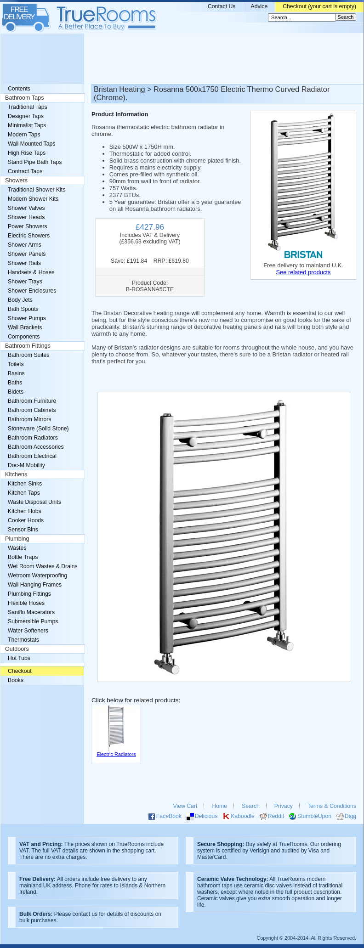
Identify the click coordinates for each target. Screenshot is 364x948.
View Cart (185, 806)
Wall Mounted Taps (31, 144)
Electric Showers (29, 235)
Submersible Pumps (33, 621)
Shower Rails (24, 263)
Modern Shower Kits (33, 199)
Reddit (276, 816)
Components (24, 336)
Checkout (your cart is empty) (319, 6)
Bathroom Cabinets (32, 410)
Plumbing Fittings (29, 594)
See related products (303, 272)
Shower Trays (25, 281)
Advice (258, 6)
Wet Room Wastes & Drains (43, 566)
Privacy (283, 806)
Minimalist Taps (27, 125)
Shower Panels (27, 254)
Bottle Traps (23, 557)
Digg (350, 816)
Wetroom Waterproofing (37, 575)
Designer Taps (26, 116)
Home (219, 806)
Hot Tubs (19, 658)
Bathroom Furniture (32, 401)
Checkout (20, 671)
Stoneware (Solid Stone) (38, 428)
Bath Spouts (23, 309)
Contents (19, 88)
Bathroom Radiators (33, 437)
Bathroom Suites (28, 355)
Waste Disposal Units (34, 502)
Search (251, 806)
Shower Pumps (27, 318)
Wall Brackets (25, 327)
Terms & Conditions (331, 806)
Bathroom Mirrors (29, 419)
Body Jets (20, 300)
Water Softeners (28, 630)
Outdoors (17, 649)
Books (15, 680)
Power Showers (27, 226)
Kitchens (16, 474)
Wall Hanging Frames (35, 584)
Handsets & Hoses (31, 272)
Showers (16, 180)
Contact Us (222, 6)
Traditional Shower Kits (36, 189)
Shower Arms (24, 245)
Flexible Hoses (26, 603)
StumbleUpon (314, 816)
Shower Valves (26, 208)
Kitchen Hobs (24, 511)
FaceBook (169, 816)
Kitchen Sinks (25, 483)
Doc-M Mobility (26, 465)
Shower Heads (26, 217)
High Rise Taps (27, 153)
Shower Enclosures (32, 291)
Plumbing (17, 539)
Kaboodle (243, 816)
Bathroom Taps (24, 98)
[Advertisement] (182, 58)
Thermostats (23, 640)
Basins (16, 373)
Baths (15, 382)
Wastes (17, 548)
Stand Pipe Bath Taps (35, 162)
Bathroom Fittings (28, 346)
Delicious (206, 816)
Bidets (15, 392)
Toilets (16, 364)
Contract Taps (25, 171)
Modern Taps (24, 134)
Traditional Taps (27, 107)
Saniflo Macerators (31, 612)
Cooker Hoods (26, 520)
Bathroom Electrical (32, 456)
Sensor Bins (23, 529)
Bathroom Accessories (36, 447)
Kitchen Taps (24, 493)
